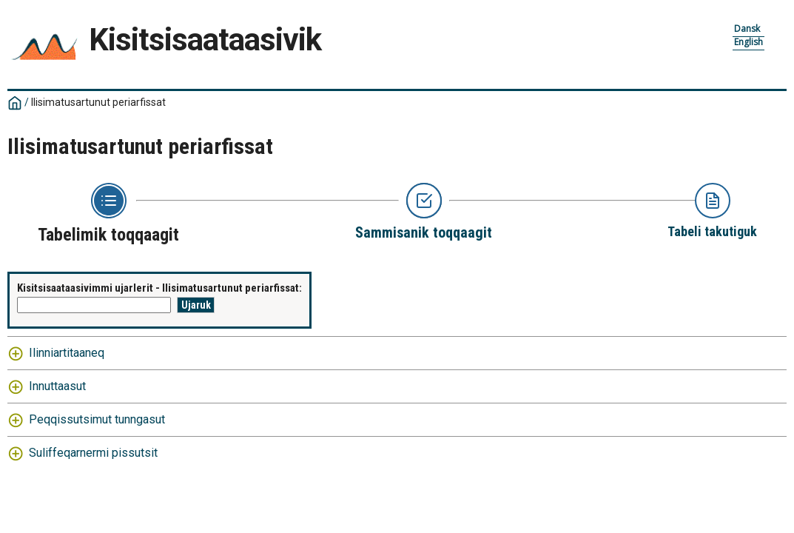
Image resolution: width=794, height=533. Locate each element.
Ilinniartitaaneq (66, 353)
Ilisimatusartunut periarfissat (98, 102)
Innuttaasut (57, 386)
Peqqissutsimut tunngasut (97, 419)
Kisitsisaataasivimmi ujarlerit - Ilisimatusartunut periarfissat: (159, 288)
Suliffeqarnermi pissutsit (93, 453)
